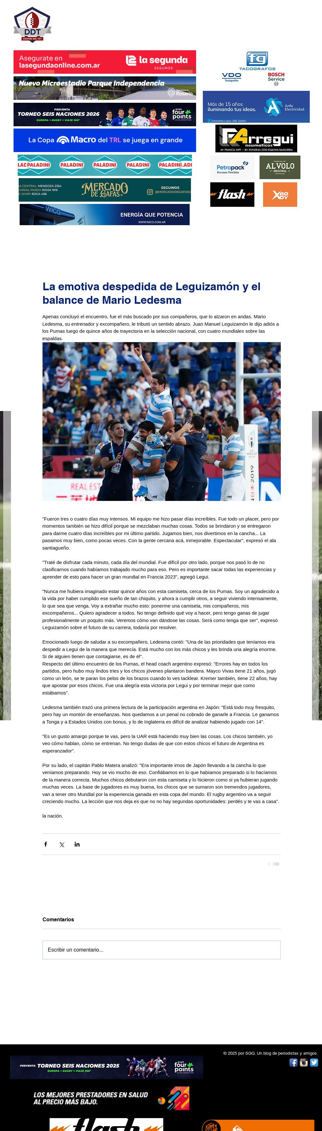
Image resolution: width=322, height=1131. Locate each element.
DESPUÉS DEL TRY (100, 21)
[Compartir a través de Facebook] (46, 844)
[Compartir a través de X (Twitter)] (61, 844)
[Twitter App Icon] (314, 1063)
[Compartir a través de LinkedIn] (77, 844)
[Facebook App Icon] (293, 1063)
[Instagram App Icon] (304, 1063)
